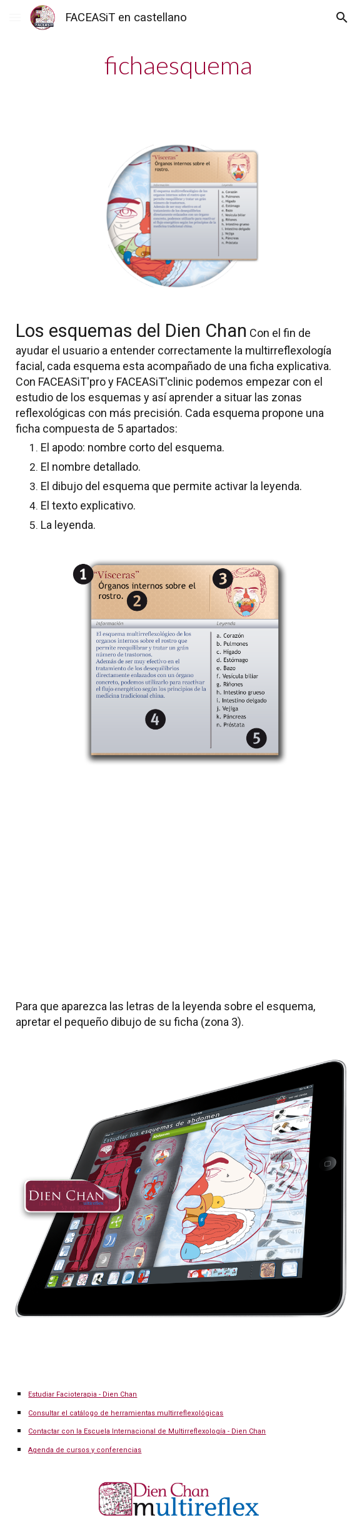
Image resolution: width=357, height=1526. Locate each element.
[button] (15, 17)
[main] (178, 65)
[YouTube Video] (178, 880)
